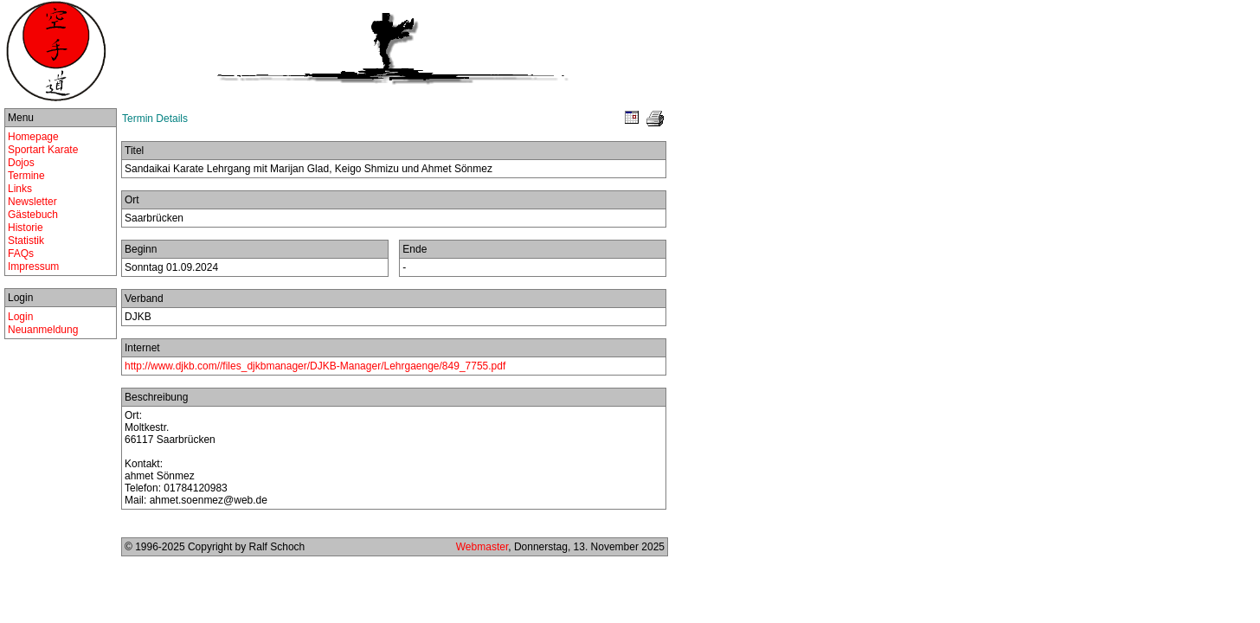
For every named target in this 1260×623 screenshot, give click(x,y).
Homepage (33, 137)
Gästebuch (33, 215)
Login (20, 317)
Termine (26, 176)
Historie (25, 228)
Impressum (33, 266)
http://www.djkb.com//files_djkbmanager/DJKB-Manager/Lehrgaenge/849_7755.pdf (315, 366)
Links (20, 189)
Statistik (26, 240)
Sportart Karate (43, 150)
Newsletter (32, 202)
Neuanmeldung (43, 330)
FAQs (21, 253)
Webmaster (482, 547)
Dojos (21, 163)
